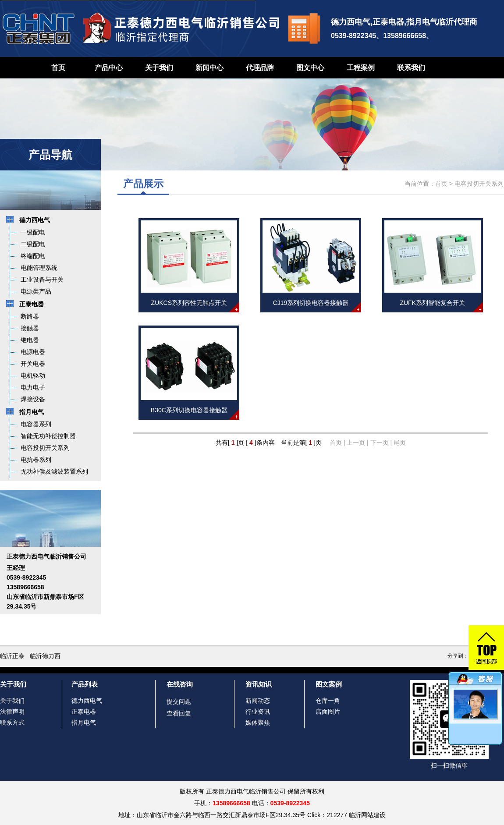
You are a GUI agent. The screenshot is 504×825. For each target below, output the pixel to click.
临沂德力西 (45, 655)
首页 (58, 67)
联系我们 (411, 67)
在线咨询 (180, 684)
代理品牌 (260, 67)
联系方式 (12, 722)
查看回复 (179, 713)
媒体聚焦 (257, 722)
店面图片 (328, 711)
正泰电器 (83, 711)
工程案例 (361, 67)
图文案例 (329, 684)
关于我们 (159, 67)
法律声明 (12, 711)
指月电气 (83, 722)
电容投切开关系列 (479, 183)
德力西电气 (86, 700)
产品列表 (84, 684)
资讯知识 (258, 684)
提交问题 (179, 701)
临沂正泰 (12, 655)
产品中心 (109, 67)
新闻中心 (209, 67)
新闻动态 (257, 700)
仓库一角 (328, 700)
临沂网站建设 (367, 814)
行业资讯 (257, 711)
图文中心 (310, 67)
